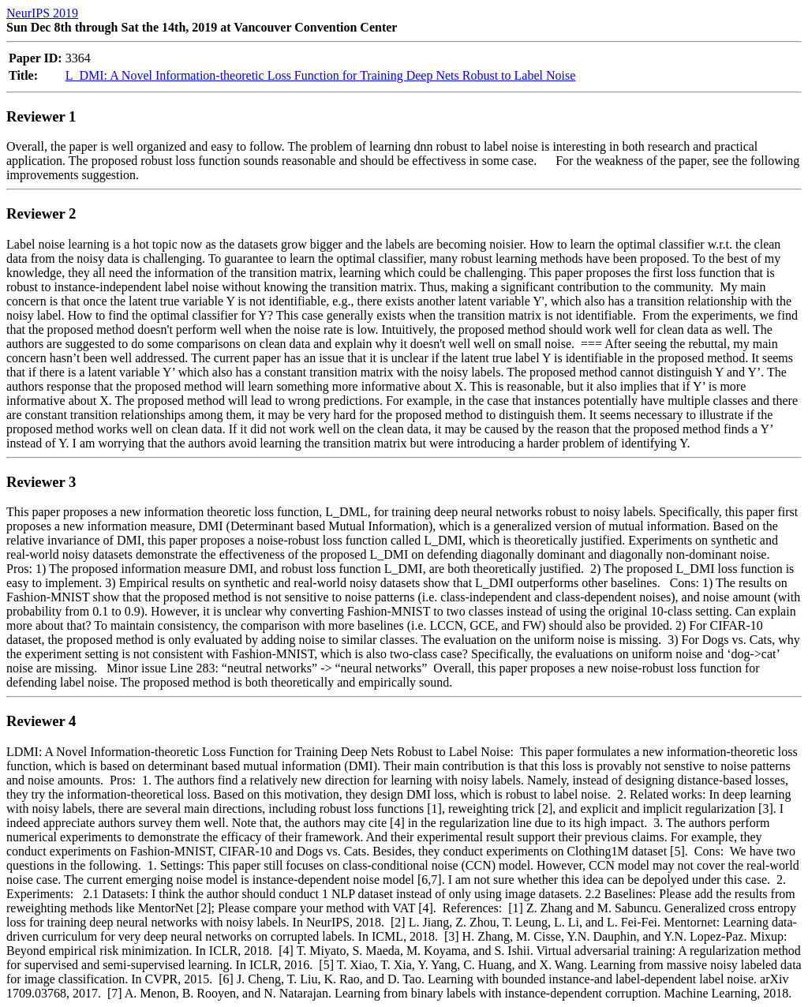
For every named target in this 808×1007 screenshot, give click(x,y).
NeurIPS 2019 (42, 13)
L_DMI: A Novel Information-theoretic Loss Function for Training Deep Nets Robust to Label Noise (320, 75)
